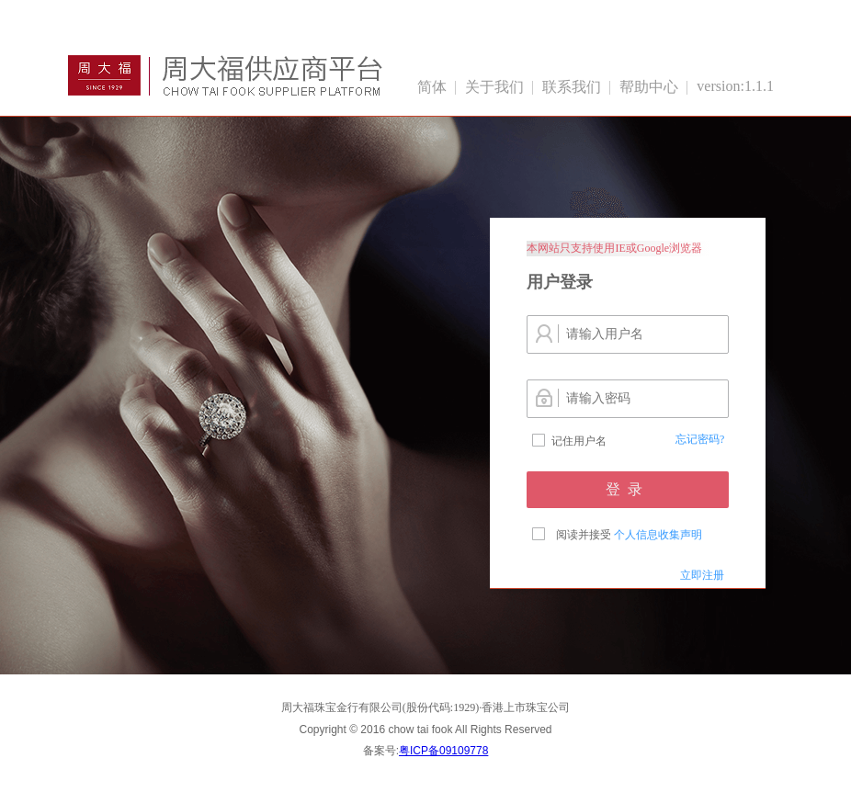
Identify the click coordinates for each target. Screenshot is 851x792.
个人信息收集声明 (658, 534)
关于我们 (494, 87)
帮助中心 (648, 87)
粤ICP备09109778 (443, 750)
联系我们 (571, 87)
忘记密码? (699, 439)
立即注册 (702, 575)
